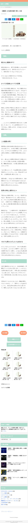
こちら (4, 430)
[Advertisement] (14, 305)
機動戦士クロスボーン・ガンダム (9, 500)
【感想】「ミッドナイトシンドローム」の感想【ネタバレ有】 (16, 463)
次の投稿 (4, 332)
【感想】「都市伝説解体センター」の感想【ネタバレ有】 (17, 471)
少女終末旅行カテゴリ (14, 344)
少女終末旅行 (23, 16)
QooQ (16, 522)
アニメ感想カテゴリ (14, 339)
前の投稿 (23, 332)
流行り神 (3, 504)
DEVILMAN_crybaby (6, 491)
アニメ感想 (15, 16)
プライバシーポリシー (7, 511)
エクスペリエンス (5, 495)
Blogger (16, 517)
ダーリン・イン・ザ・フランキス (9, 498)
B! (13, 19)
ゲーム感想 (4, 497)
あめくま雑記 (5, 4)
